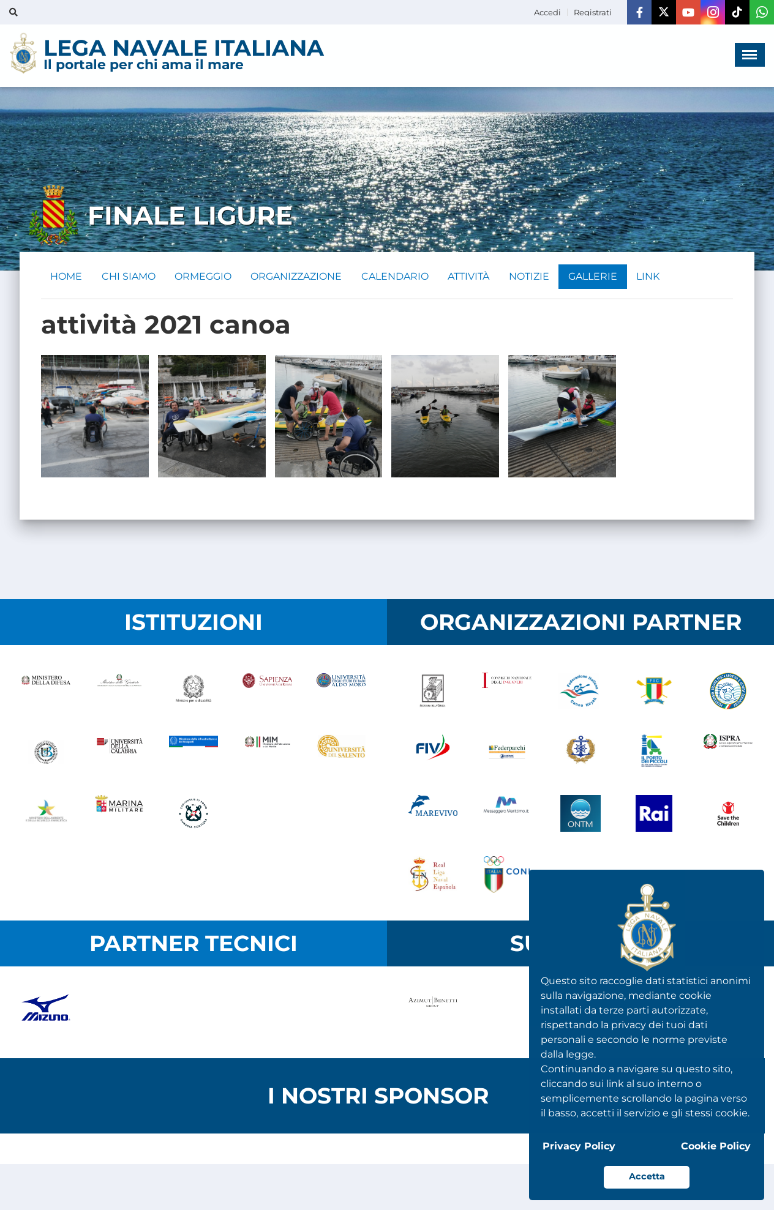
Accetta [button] (647, 1176)
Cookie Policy (716, 1146)
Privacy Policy (579, 1146)
